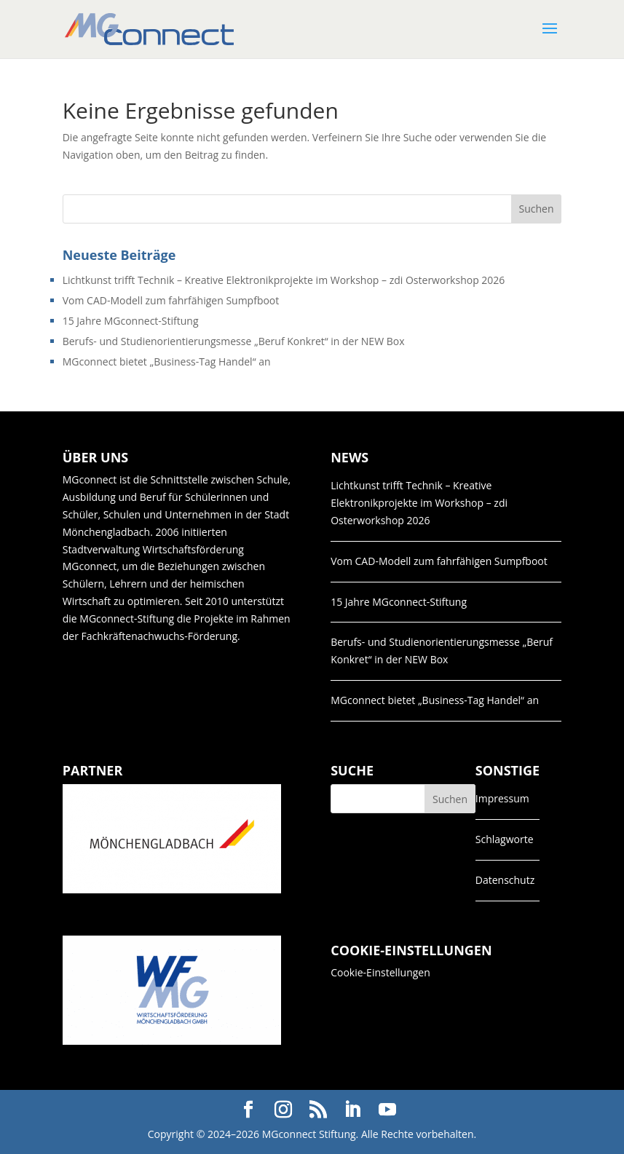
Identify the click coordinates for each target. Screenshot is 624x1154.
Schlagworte (504, 839)
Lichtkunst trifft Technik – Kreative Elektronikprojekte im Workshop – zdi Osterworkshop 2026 (284, 280)
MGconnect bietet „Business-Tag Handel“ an (167, 361)
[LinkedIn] (352, 1110)
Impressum (502, 798)
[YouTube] (387, 1110)
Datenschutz (504, 880)
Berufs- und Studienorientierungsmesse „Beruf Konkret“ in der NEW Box (234, 341)
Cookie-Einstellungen (380, 972)
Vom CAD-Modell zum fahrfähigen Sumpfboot (171, 300)
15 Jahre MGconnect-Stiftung (131, 321)
